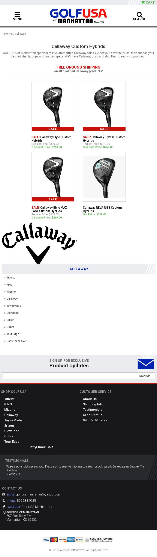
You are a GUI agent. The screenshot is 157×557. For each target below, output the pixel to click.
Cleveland (13, 312)
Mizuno (11, 291)
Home (8, 33)
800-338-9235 (26, 501)
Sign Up (144, 375)
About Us (90, 399)
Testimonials (92, 410)
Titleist (11, 277)
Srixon (10, 319)
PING (10, 284)
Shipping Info (93, 404)
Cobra (10, 326)
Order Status (92, 415)
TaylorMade (14, 305)
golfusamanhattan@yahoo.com (38, 494)
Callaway (20, 33)
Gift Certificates (95, 420)
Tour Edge (13, 334)
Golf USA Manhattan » (36, 507)
